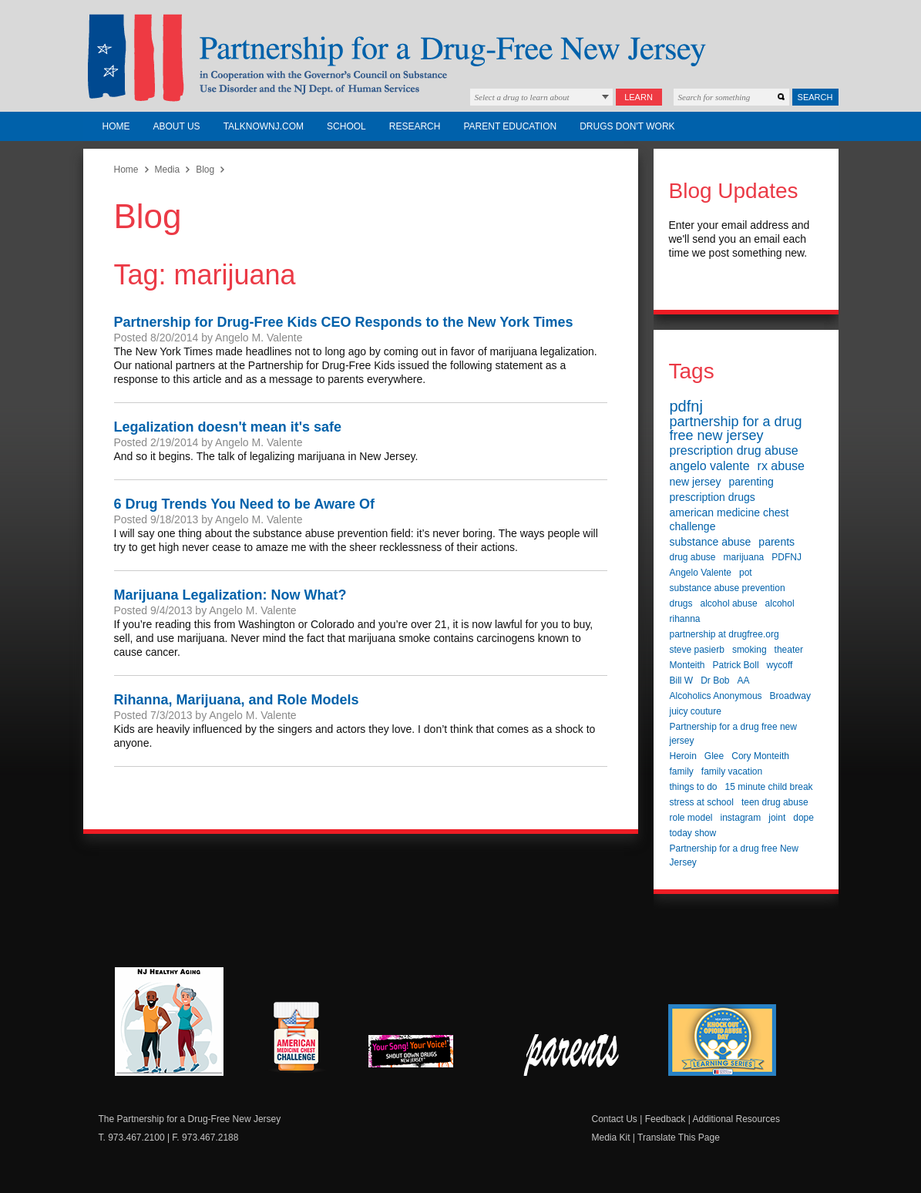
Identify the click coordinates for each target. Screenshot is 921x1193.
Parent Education (509, 126)
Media (167, 169)
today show (693, 833)
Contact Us (614, 1119)
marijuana (744, 557)
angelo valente (710, 465)
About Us (176, 126)
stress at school (702, 802)
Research (415, 126)
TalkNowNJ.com (264, 126)
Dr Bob (715, 680)
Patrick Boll (736, 665)
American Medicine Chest (296, 1039)
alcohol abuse (729, 603)
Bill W (682, 680)
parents (776, 542)
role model (691, 817)
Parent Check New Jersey (572, 1055)
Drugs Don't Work (627, 126)
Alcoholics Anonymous (716, 696)
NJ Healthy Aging (169, 1021)
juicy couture (695, 711)
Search (815, 97)
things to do (694, 786)
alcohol (780, 603)
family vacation (731, 771)
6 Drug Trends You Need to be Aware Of (244, 504)
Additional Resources (735, 1119)
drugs (681, 603)
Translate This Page (678, 1137)
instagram (741, 817)
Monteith (687, 665)
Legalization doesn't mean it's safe (228, 427)
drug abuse (693, 557)
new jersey (695, 482)
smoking (749, 649)
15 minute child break (769, 786)
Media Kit (611, 1137)
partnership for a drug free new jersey (736, 428)
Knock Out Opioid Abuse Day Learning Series (722, 1040)
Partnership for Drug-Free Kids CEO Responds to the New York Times (343, 322)
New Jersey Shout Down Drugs (422, 1055)
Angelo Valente (701, 572)
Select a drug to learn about (522, 97)
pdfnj (686, 406)
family (682, 771)
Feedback (665, 1119)
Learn (638, 97)
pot (745, 572)
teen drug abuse (774, 802)
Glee (714, 756)
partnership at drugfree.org (724, 634)
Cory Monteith (760, 756)
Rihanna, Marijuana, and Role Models (236, 699)
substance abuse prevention (727, 588)
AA (744, 680)
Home (116, 126)
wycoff (780, 665)
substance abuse (710, 542)
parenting (750, 482)
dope (803, 817)
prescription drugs (712, 497)
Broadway (790, 696)
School (346, 126)
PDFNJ (786, 557)
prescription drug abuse (734, 450)
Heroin (683, 756)
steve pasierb (697, 649)
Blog (205, 169)
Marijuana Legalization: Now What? (230, 595)
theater (789, 649)
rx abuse (781, 465)
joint (776, 817)
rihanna (685, 618)
